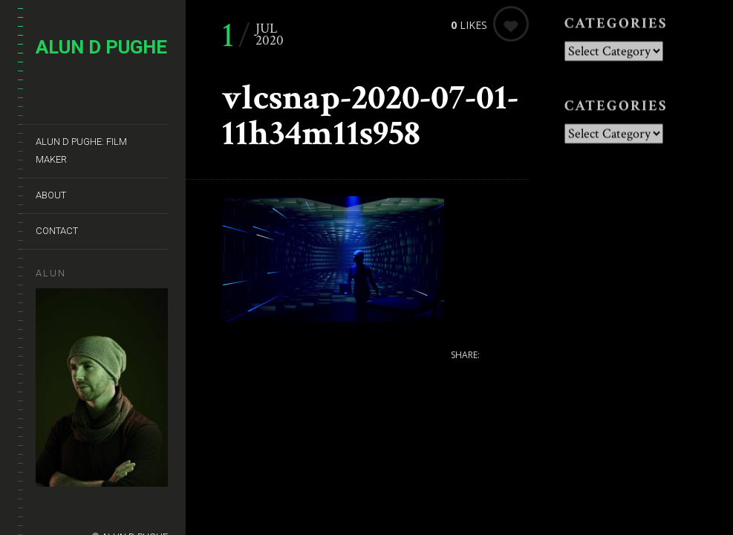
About (51, 195)
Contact (57, 230)
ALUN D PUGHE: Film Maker (81, 150)
